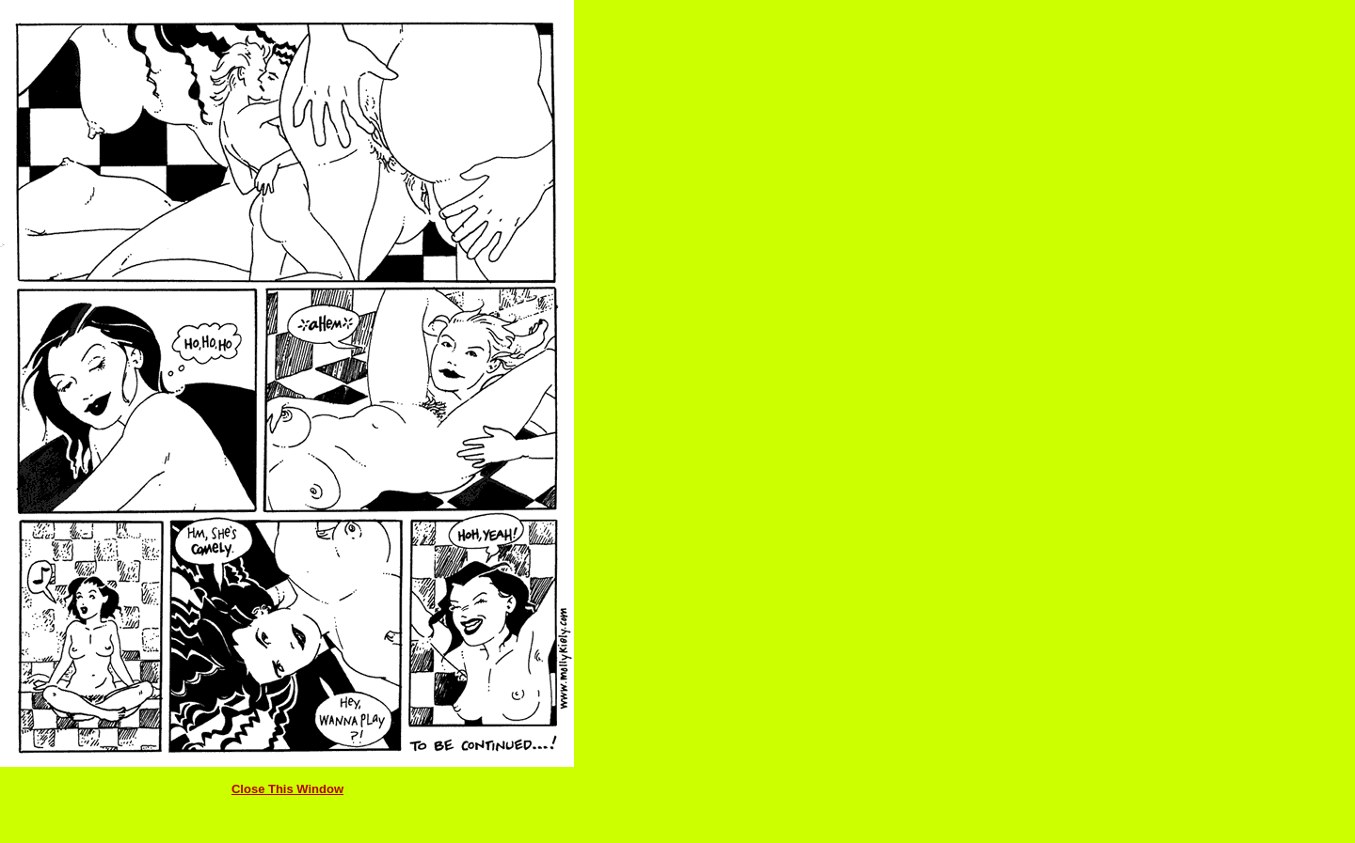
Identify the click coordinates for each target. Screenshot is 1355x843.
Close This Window (287, 789)
